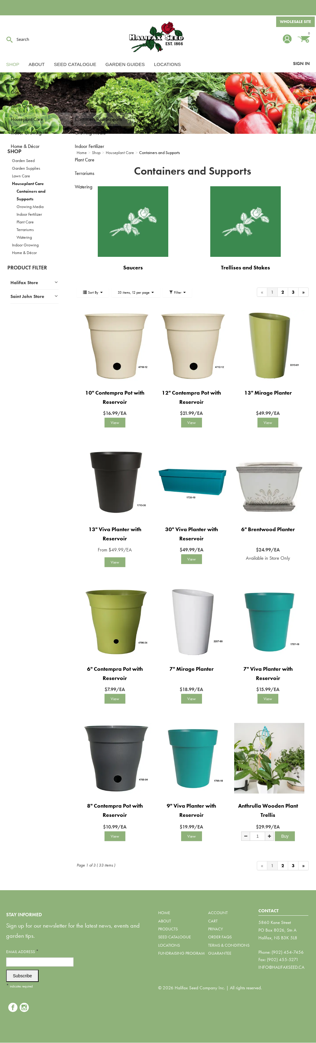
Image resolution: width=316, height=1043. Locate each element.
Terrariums (25, 229)
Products (168, 929)
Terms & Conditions (228, 945)
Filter (177, 292)
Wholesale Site (295, 22)
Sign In (301, 63)
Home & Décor (24, 252)
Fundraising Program (181, 953)
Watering (24, 237)
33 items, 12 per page (136, 292)
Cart (213, 921)
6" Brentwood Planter (268, 529)
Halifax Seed (158, 37)
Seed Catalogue (75, 64)
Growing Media (30, 206)
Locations (167, 64)
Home (164, 912)
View (115, 422)
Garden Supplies (26, 168)
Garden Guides (125, 64)
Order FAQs (220, 937)
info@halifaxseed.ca (281, 967)
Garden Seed (23, 160)
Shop (12, 64)
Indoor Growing (25, 245)
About (37, 64)
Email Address (22, 951)
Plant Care (25, 222)
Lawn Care (21, 176)
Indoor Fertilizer (29, 214)
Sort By (93, 292)
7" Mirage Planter (191, 668)
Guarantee (219, 953)
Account (218, 912)
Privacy (215, 929)
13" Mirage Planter (268, 392)
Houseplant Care (28, 183)
